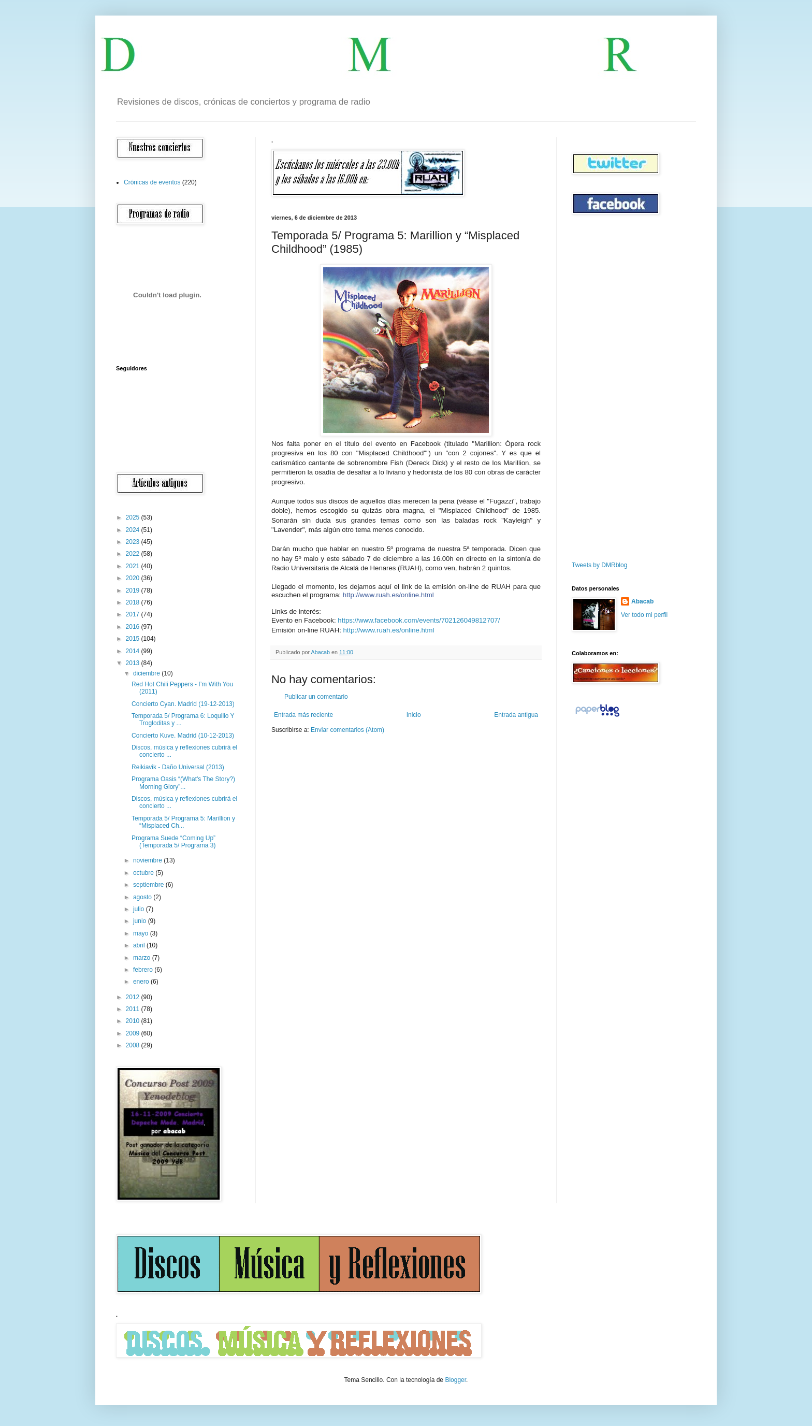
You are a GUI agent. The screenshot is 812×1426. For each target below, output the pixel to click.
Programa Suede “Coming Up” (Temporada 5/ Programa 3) (173, 841)
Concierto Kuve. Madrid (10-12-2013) (183, 735)
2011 (133, 1009)
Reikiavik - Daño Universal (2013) (178, 767)
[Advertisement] (603, 388)
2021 (133, 566)
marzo (142, 957)
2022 (133, 553)
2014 (133, 651)
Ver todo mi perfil (644, 614)
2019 (133, 590)
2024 (133, 530)
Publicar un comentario (316, 696)
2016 (133, 626)
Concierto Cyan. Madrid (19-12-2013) (183, 704)
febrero (143, 969)
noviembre (148, 860)
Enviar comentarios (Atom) (347, 729)
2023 (133, 541)
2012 (133, 997)
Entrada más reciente (303, 714)
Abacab (642, 601)
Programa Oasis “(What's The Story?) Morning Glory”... (183, 782)
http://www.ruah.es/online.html (388, 595)
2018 (133, 602)
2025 (133, 517)
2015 (133, 638)
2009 (133, 1033)
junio (140, 921)
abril (140, 945)
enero (142, 981)
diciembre (147, 673)
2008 (133, 1045)
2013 (133, 663)
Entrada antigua (516, 714)
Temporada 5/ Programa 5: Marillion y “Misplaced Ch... (183, 822)
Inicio (414, 714)
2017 (133, 614)
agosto (143, 897)
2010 (133, 1021)
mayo (141, 933)
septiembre (149, 884)
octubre (144, 872)
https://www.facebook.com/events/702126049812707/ (419, 620)
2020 (133, 578)
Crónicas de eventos (152, 182)
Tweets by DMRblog (599, 565)
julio (139, 909)
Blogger (455, 1380)
